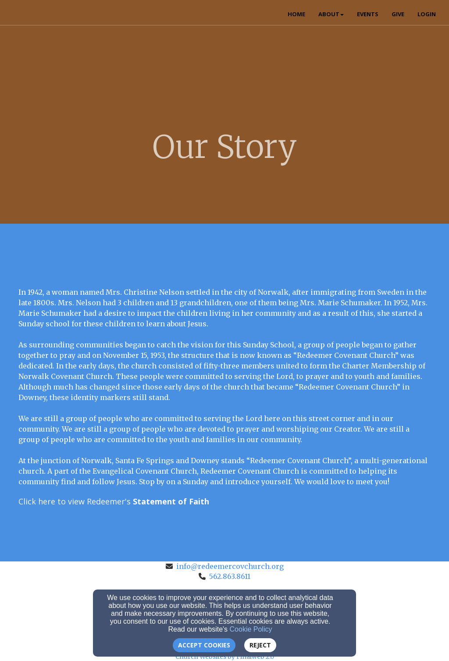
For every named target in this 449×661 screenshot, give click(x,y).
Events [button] (367, 14)
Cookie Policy (251, 629)
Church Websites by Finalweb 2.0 (224, 657)
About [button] (331, 14)
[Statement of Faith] (171, 501)
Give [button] (398, 14)
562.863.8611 (229, 576)
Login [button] (426, 14)
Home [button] (296, 14)
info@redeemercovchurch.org (230, 566)
